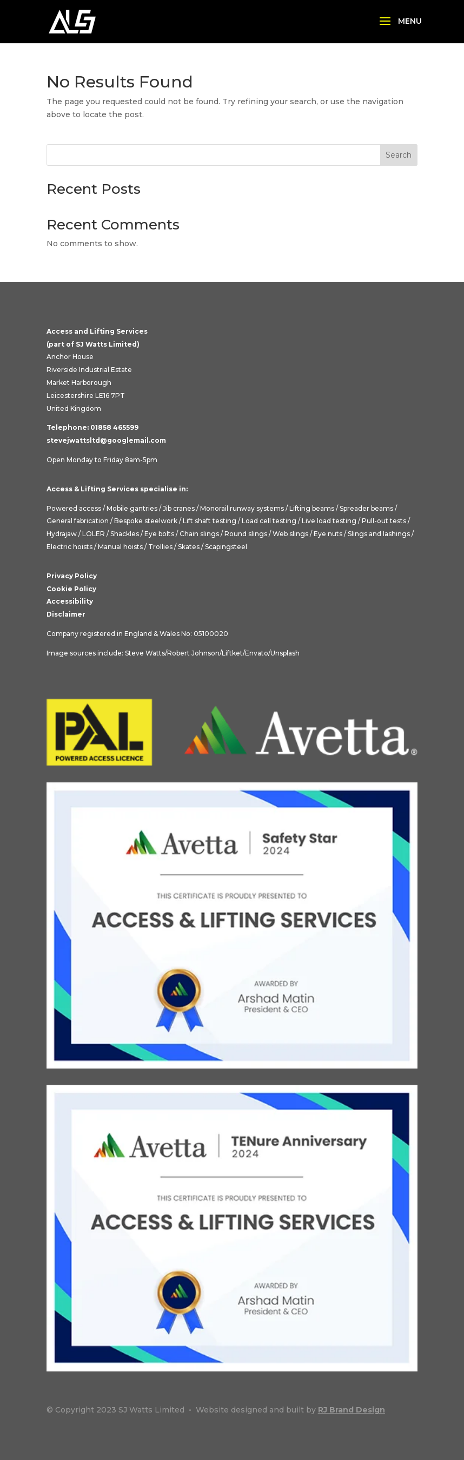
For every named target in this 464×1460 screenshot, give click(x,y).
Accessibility (70, 601)
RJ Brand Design (351, 1410)
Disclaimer (66, 614)
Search (399, 155)
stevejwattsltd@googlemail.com (106, 440)
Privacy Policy (72, 576)
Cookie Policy (71, 589)
